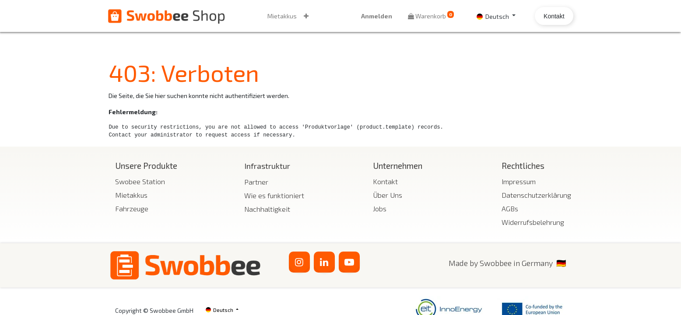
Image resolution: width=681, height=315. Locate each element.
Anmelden (375, 16)
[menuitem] (283, 16)
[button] (307, 16)
